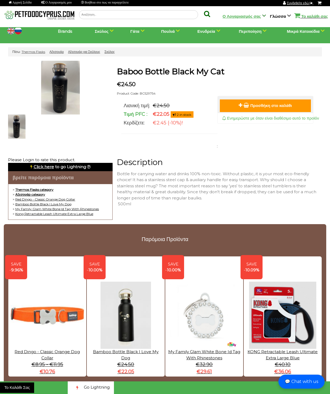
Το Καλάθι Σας (17, 387)
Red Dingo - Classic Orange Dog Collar (45, 199)
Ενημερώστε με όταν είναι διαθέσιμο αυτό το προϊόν (270, 118)
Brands (65, 31)
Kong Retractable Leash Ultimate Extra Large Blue (54, 214)
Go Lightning (91, 388)
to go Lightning (60, 166)
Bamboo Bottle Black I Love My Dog (43, 204)
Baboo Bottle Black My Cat (170, 72)
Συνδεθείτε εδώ (300, 3)
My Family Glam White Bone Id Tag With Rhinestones (57, 209)
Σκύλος (110, 52)
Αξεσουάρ (56, 52)
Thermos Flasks (33, 52)
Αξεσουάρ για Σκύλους (84, 52)
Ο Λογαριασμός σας (242, 16)
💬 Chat (301, 381)
